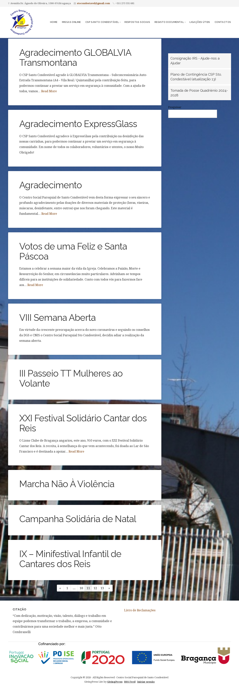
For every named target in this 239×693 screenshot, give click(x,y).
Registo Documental (169, 22)
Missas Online (71, 22)
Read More (49, 91)
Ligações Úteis (199, 22)
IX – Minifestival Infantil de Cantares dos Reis (70, 559)
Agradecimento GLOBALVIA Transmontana (75, 57)
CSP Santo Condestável (102, 22)
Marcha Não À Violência (66, 484)
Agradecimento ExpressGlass (78, 124)
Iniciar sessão (146, 681)
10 (81, 588)
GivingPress (114, 681)
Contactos (223, 22)
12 (95, 588)
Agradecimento (50, 185)
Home (53, 22)
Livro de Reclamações (139, 610)
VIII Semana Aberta (57, 317)
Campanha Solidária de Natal (77, 519)
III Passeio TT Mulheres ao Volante (71, 378)
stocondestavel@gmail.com (93, 3)
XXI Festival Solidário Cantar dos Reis (83, 423)
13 (102, 588)
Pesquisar (174, 107)
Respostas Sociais (137, 22)
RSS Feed (129, 681)
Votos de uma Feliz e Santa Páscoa (73, 251)
